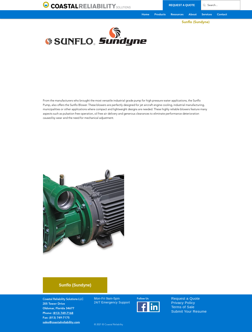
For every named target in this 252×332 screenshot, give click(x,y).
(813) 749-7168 (63, 313)
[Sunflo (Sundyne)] (75, 285)
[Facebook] (142, 306)
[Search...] (220, 5)
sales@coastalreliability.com (61, 322)
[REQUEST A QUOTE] (182, 5)
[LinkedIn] (154, 306)
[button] (83, 207)
